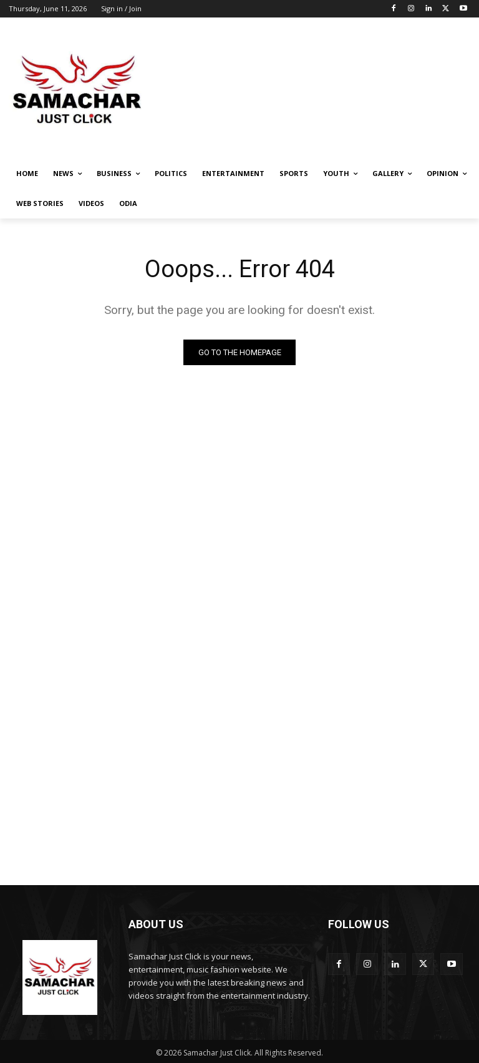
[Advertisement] (324, 90)
